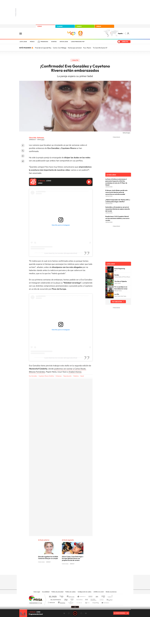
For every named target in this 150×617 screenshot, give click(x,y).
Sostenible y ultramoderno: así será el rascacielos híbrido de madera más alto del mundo (117, 209)
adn (102, 597)
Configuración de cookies (84, 592)
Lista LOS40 (23, 41)
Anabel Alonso (75, 372)
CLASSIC (60, 26)
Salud (82, 376)
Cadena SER (90, 597)
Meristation (105, 602)
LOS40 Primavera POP (77, 41)
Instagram (63, 571)
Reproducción (67, 376)
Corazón (75, 60)
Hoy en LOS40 (64, 41)
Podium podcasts (71, 602)
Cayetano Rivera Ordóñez (46, 376)
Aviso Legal (37, 592)
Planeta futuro (100, 599)
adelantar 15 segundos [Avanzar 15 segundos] (81, 613)
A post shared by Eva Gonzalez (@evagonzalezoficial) (60, 253)
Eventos (54, 41)
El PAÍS (53, 597)
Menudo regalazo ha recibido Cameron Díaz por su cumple (48, 557)
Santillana (71, 597)
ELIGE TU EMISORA (120, 613)
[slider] (75, 609)
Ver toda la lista (117, 301)
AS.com (96, 597)
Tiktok (67, 571)
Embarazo (59, 376)
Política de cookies (70, 592)
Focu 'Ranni (87, 48)
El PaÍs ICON (79, 602)
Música (32, 41)
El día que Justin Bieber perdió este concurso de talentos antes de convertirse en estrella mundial (116, 192)
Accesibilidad (45, 592)
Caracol (109, 597)
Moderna (61, 602)
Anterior (64, 613)
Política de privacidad (57, 592)
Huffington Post (55, 599)
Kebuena (108, 599)
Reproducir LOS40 (89, 182)
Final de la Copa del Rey (43, 48)
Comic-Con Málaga (59, 48)
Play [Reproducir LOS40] (75, 613)
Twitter (23, 151)
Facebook (23, 145)
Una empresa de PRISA (35, 598)
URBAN (98, 26)
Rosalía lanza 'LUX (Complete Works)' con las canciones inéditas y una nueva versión (117, 218)
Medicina (76, 376)
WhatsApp (23, 156)
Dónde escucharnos (111, 592)
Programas (44, 41)
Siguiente (86, 613)
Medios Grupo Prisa (35, 603)
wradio (71, 599)
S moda (87, 602)
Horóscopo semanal (75, 48)
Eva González (33, 376)
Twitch (82, 571)
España (120, 33)
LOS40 (39, 26)
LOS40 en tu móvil (99, 592)
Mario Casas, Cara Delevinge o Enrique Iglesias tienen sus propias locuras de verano (72, 558)
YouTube (71, 571)
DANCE (79, 26)
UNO (66, 599)
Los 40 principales (62, 597)
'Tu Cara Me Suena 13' (100, 48)
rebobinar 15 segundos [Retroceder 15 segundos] (69, 613)
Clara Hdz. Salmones (36, 138)
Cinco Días (79, 599)
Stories (86, 571)
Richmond (51, 602)
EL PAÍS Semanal (94, 599)
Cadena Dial (86, 599)
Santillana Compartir (81, 597)
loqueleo (95, 602)
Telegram (23, 161)
